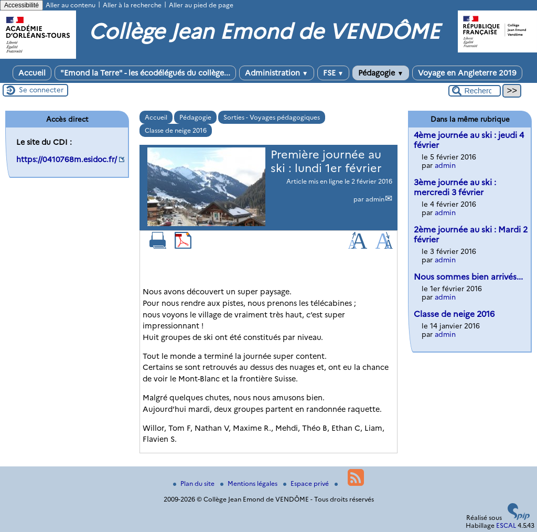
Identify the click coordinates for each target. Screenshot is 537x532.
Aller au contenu (70, 5)
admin (375, 199)
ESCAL (506, 525)
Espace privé (306, 483)
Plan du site (194, 483)
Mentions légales (249, 483)
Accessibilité (21, 5)
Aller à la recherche (132, 5)
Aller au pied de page (201, 5)
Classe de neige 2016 (176, 130)
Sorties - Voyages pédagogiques (271, 117)
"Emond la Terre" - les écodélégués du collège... (145, 73)
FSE (333, 73)
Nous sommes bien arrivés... (468, 277)
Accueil (32, 73)
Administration (276, 73)
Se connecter (41, 90)
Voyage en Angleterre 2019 (467, 73)
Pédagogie (380, 73)
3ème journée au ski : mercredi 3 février (455, 187)
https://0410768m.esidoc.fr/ (66, 159)
